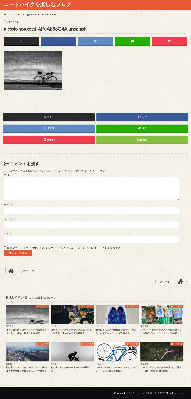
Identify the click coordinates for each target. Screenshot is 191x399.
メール (9, 219)
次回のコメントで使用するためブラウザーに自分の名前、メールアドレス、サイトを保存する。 (65, 248)
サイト (8, 233)
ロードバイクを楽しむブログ (37, 4)
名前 (8, 204)
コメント (11, 175)
